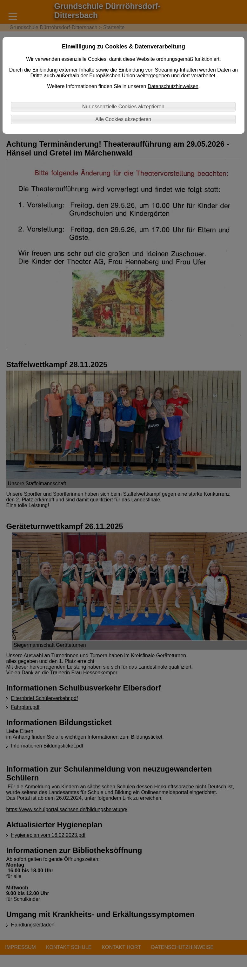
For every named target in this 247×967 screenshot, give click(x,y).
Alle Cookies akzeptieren (123, 119)
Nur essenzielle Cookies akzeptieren (123, 106)
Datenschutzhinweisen (173, 86)
